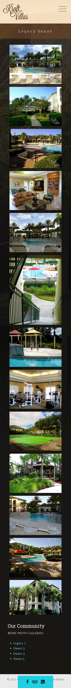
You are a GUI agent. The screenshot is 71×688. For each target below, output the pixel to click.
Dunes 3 (19, 648)
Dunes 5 (19, 659)
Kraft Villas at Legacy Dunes (16, 11)
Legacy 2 (19, 643)
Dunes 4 (19, 653)
